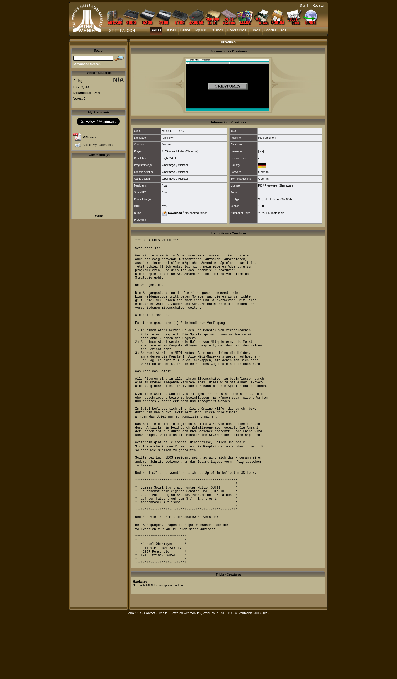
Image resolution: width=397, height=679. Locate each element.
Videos (255, 30)
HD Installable (275, 212)
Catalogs (216, 30)
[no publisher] (267, 137)
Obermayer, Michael (175, 165)
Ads (283, 30)
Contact (149, 676)
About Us (134, 676)
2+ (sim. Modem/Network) (181, 151)
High (165, 158)
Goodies (270, 30)
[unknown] (168, 137)
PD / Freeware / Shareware (275, 185)
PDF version (91, 137)
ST (260, 199)
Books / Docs (236, 30)
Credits (162, 676)
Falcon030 (276, 199)
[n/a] (261, 151)
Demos (185, 30)
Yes (164, 206)
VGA (173, 158)
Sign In (304, 5)
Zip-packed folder (196, 212)
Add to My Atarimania (98, 145)
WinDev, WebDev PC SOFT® (211, 676)
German (263, 171)
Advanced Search (87, 64)
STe (265, 199)
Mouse (166, 144)
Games (156, 30)
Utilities (171, 30)
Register (318, 5)
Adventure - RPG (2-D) (176, 130)
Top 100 (200, 30)
